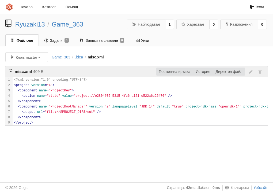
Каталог (49, 7)
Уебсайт (261, 187)
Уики (142, 40)
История (203, 71)
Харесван (192, 24)
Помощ (72, 7)
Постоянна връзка (174, 71)
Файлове (22, 40)
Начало (26, 7)
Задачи (56, 40)
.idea (79, 57)
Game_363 (67, 24)
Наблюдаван (146, 24)
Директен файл (229, 71)
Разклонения (239, 24)
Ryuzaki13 (30, 24)
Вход (257, 7)
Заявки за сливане (102, 40)
